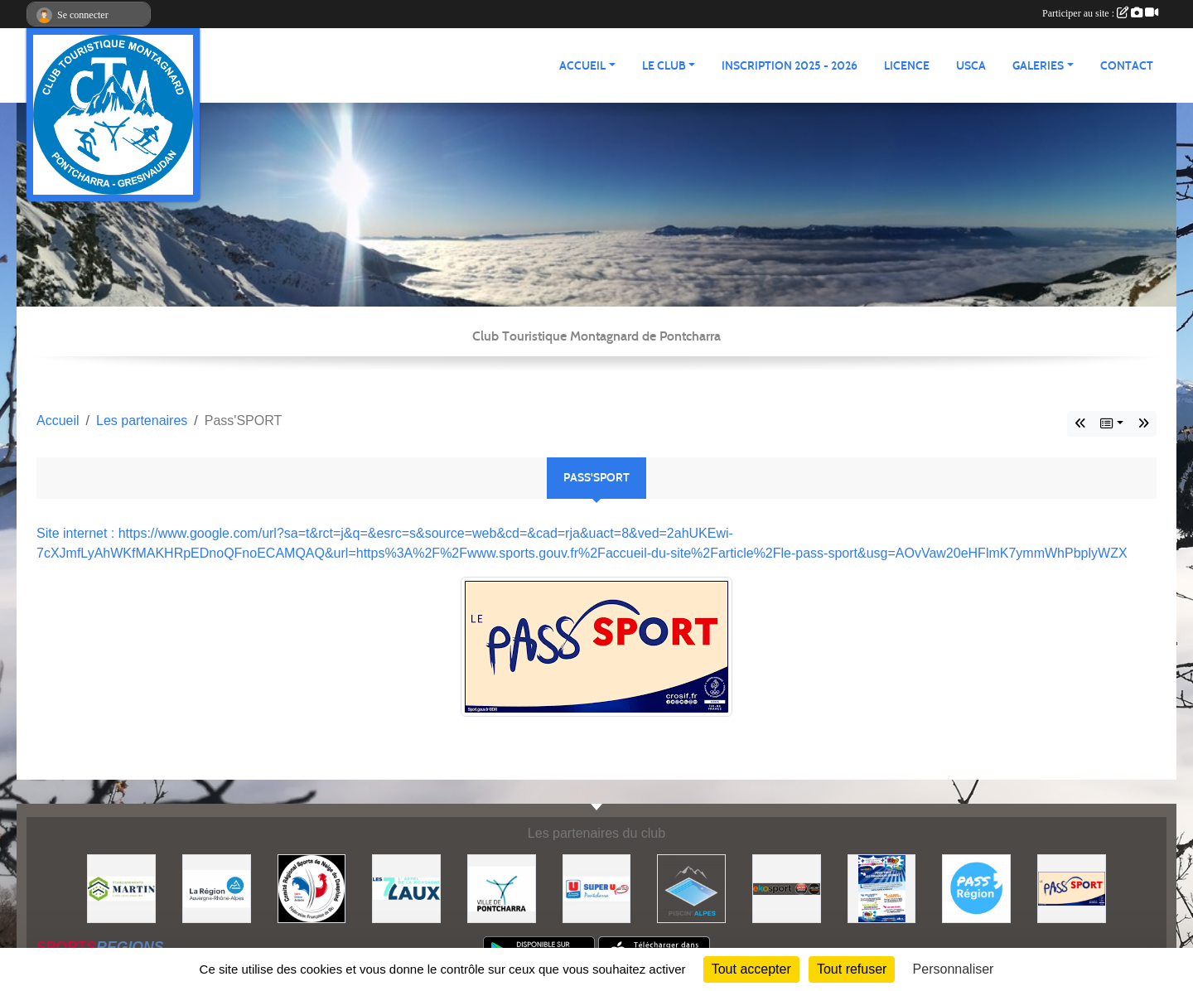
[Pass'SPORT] (1071, 888)
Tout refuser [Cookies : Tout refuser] (851, 969)
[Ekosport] (786, 888)
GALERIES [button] (1038, 66)
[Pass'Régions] (976, 888)
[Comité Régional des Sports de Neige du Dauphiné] (312, 888)
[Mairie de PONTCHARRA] (501, 888)
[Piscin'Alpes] (691, 888)
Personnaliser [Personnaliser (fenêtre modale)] (953, 969)
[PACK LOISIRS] (882, 888)
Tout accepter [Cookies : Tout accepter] (751, 969)
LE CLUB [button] (664, 66)
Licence (907, 66)
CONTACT (1126, 66)
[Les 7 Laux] (406, 888)
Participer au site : (1100, 13)
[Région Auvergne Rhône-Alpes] (216, 888)
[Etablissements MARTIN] (121, 888)
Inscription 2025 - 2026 (789, 66)
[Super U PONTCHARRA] (597, 888)
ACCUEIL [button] (582, 66)
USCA (971, 66)
